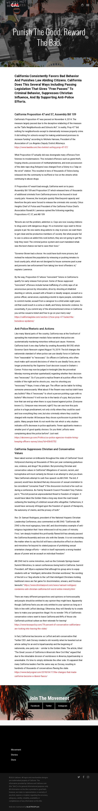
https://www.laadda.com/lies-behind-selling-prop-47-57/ (41, 147)
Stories (14, 754)
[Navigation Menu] (87, 5)
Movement (16, 749)
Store (13, 760)
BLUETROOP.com (33, 807)
